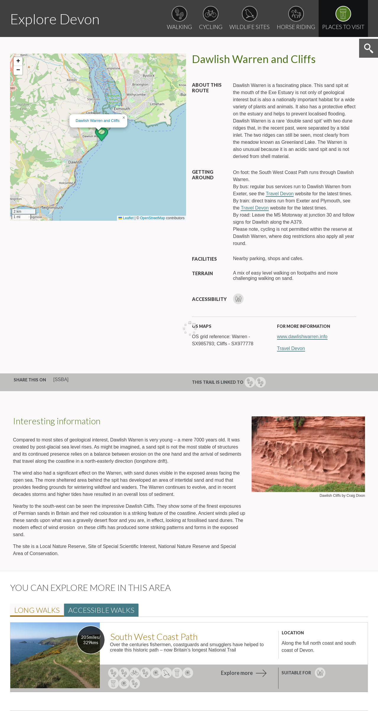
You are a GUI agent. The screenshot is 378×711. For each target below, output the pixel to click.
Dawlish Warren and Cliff (98, 120)
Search (368, 48)
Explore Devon (55, 18)
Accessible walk (101, 610)
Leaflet (125, 218)
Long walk (37, 610)
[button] (101, 134)
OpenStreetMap (152, 218)
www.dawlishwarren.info (302, 336)
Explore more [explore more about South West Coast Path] (237, 673)
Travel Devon (280, 193)
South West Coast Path (154, 636)
